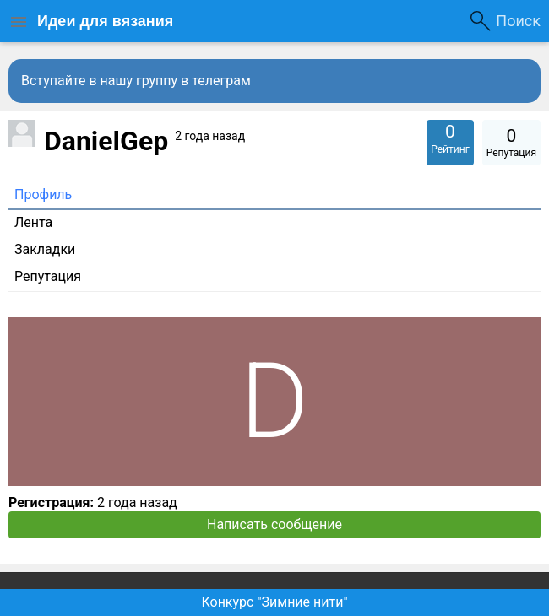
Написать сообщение (274, 524)
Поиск (518, 21)
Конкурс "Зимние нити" (274, 602)
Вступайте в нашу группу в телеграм (136, 81)
